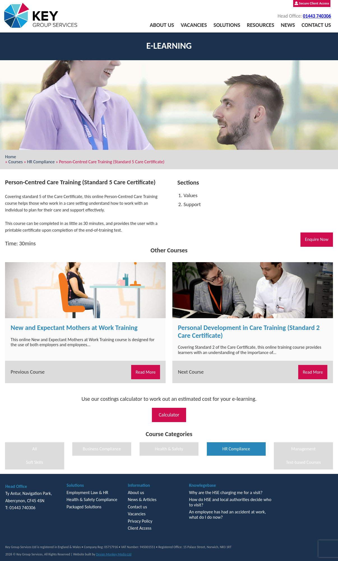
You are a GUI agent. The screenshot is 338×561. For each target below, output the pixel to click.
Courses (15, 161)
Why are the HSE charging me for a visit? (225, 492)
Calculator (169, 415)
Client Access (139, 528)
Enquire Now (316, 239)
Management (303, 448)
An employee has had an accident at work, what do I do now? (227, 514)
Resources (260, 25)
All (34, 448)
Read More (146, 372)
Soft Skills (34, 462)
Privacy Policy (140, 521)
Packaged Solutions (83, 506)
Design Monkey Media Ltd (113, 554)
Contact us (316, 25)
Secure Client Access (312, 3)
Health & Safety (169, 448)
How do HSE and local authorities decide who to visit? (230, 502)
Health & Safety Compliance (91, 499)
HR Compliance (41, 161)
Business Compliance (102, 448)
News (288, 25)
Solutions (227, 25)
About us (162, 25)
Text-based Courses (303, 462)
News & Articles (142, 499)
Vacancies (194, 25)
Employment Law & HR (87, 492)
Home (10, 156)
